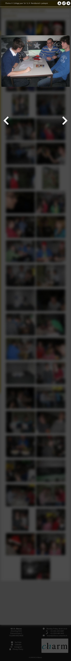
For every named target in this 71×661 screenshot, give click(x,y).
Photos (8, 3)
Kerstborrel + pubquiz (39, 3)
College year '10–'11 (21, 3)
